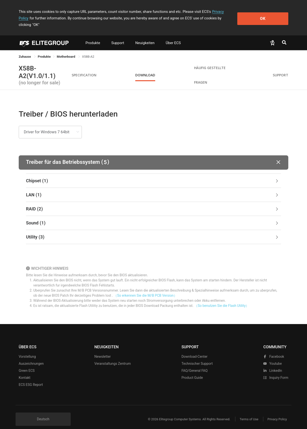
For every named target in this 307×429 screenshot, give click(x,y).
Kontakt (24, 371)
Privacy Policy (223, 11)
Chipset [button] (152, 174)
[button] (153, 156)
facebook (273, 350)
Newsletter (102, 350)
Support (117, 36)
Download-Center (194, 350)
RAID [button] (152, 202)
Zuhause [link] (25, 50)
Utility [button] (152, 230)
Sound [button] (152, 216)
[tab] (153, 174)
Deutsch (43, 412)
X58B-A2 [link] (88, 50)
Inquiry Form (275, 371)
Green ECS (27, 364)
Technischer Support (197, 357)
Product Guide (192, 371)
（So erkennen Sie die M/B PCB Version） (145, 289)
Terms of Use (248, 412)
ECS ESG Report (31, 378)
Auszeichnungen (31, 357)
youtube (272, 357)
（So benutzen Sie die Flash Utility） (221, 299)
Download (145, 68)
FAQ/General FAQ (194, 364)
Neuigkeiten (144, 36)
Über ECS (173, 36)
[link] (44, 50)
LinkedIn (272, 364)
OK (268, 15)
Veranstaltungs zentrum (112, 357)
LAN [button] (152, 188)
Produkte (92, 36)
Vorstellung (27, 350)
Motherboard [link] (66, 50)
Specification (84, 68)
